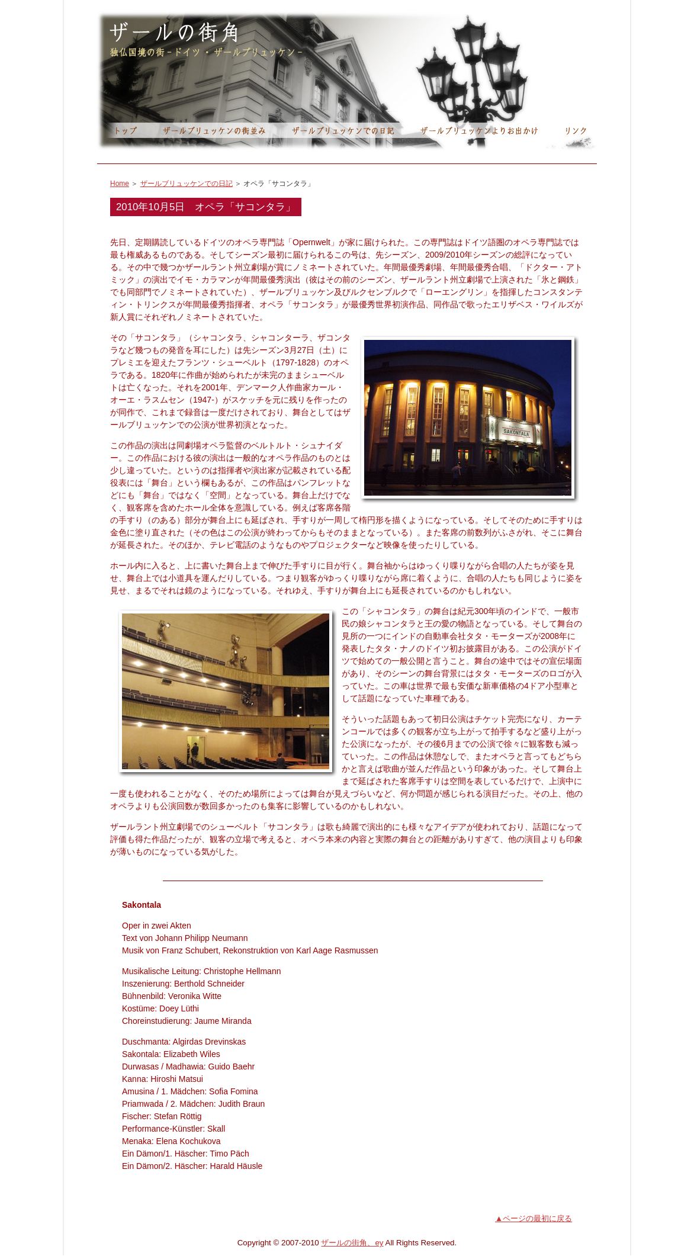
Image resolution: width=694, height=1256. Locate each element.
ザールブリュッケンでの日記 (186, 183)
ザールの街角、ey (352, 1242)
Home (119, 183)
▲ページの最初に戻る (533, 1218)
